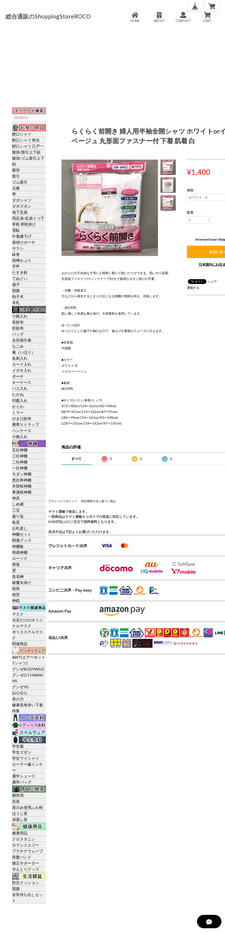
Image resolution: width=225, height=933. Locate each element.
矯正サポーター (25, 863)
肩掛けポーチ (23, 242)
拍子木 (18, 296)
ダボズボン (21, 206)
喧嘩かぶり (21, 260)
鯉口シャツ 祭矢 (26, 140)
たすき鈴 (19, 272)
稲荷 (16, 588)
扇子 (16, 284)
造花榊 (18, 576)
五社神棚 (19, 449)
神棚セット (21, 534)
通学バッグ (21, 782)
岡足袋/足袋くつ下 (28, 218)
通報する (193, 288)
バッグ (18, 334)
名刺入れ (19, 358)
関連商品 (19, 643)
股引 (16, 176)
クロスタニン (23, 839)
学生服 (18, 746)
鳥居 (16, 522)
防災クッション (25, 882)
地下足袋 (19, 212)
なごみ (18, 346)
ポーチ (18, 376)
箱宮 (16, 594)
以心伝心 (19, 692)
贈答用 (18, 795)
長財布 (18, 322)
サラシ (18, 248)
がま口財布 (21, 418)
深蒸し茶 (19, 819)
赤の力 (18, 698)
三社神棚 (19, 455)
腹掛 (16, 170)
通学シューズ (23, 776)
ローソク (19, 558)
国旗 (16, 290)
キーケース (21, 382)
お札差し (19, 528)
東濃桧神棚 (21, 492)
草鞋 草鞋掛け (24, 224)
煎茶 (16, 801)
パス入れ (19, 388)
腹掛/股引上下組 (26, 152)
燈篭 (16, 564)
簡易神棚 (19, 552)
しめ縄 (18, 504)
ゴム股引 (19, 182)
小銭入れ (19, 316)
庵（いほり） (23, 352)
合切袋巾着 (21, 340)
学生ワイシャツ (25, 758)
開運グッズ (21, 540)
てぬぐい (19, 278)
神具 (16, 498)
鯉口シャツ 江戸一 (28, 146)
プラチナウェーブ (27, 851)
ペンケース (21, 430)
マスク (18, 614)
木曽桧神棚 (21, 486)
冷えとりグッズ (25, 869)
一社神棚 (19, 468)
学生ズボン (21, 752)
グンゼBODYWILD (28, 669)
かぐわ (18, 406)
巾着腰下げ (21, 236)
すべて (76, 459)
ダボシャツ (21, 200)
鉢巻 (16, 254)
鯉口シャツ (21, 134)
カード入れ (21, 364)
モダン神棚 (21, 474)
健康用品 (19, 833)
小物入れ (19, 436)
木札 (16, 302)
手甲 (16, 266)
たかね (18, 394)
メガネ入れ (21, 370)
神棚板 (18, 546)
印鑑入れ (19, 400)
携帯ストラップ (25, 424)
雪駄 (16, 230)
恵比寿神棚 (21, 480)
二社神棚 (19, 462)
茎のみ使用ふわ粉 (27, 807)
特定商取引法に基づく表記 (98, 501)
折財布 (18, 328)
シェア (212, 281)
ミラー (18, 412)
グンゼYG (20, 686)
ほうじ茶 (19, 813)
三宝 (16, 510)
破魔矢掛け (21, 582)
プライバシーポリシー (62, 501)
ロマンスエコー (25, 845)
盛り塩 (18, 516)
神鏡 (16, 600)
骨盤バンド (21, 857)
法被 (16, 188)
